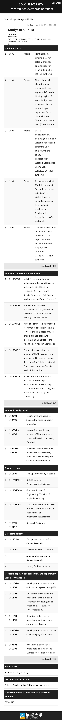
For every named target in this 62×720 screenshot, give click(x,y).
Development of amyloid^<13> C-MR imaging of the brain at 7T (41, 634)
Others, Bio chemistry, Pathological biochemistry (28, 685)
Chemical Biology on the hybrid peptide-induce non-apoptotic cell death (39, 620)
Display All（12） (49, 659)
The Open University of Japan (40, 473)
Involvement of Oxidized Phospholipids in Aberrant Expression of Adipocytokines (40, 648)
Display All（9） (49, 402)
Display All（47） (49, 265)
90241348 (9, 702)
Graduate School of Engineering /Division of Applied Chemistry (38, 494)
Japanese (56, 2)
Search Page (10, 19)
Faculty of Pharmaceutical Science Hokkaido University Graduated (39, 419)
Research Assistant (35, 522)
